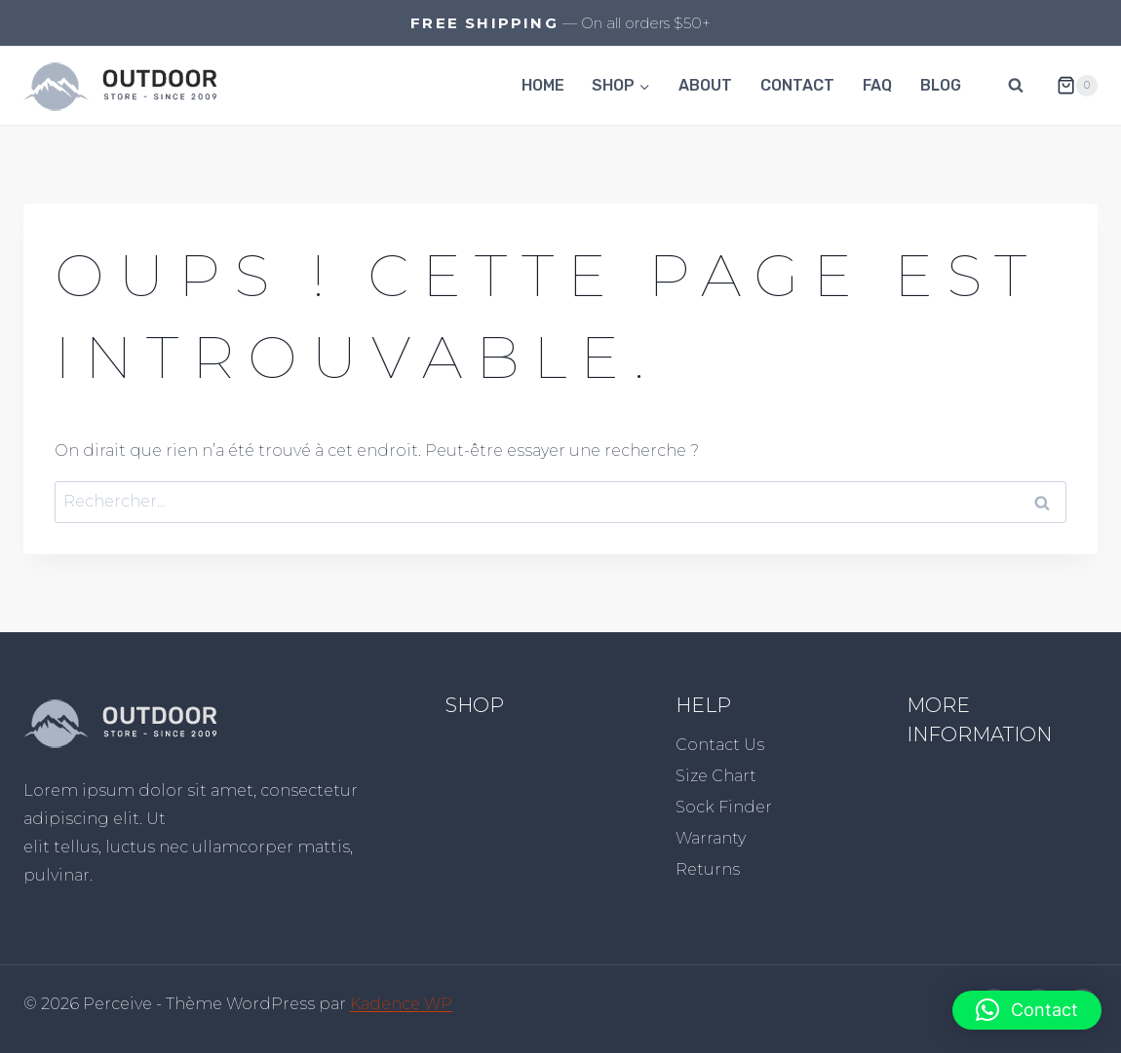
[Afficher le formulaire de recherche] (1015, 85)
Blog (940, 85)
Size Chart (716, 776)
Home (543, 85)
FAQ (877, 85)
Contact (797, 85)
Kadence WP (401, 1004)
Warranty (711, 838)
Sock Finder (724, 807)
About (705, 85)
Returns (708, 869)
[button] (1027, 1010)
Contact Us (720, 744)
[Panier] (1069, 85)
